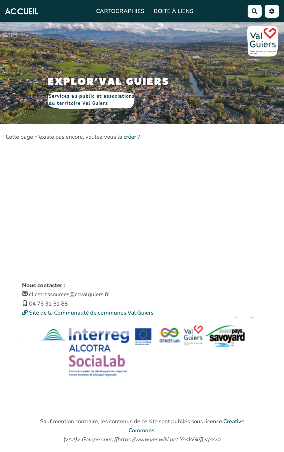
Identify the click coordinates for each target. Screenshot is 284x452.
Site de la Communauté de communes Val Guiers (88, 313)
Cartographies (120, 11)
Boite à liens (174, 11)
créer (129, 137)
